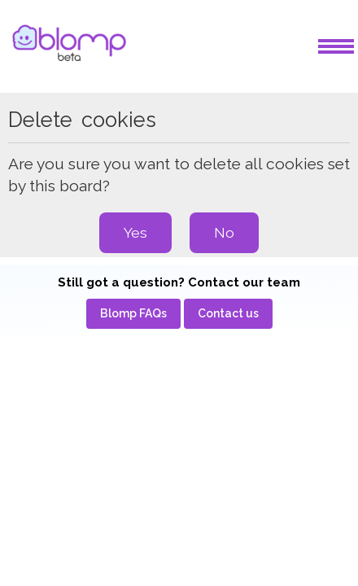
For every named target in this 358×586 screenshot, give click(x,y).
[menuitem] (133, 314)
